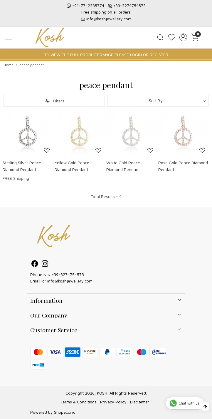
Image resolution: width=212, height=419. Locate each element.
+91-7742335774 (88, 5)
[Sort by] (157, 101)
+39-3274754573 (129, 5)
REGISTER (159, 54)
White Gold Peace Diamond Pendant (123, 166)
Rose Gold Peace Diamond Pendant (183, 166)
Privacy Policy (113, 401)
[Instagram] (45, 264)
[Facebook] (34, 264)
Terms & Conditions (78, 401)
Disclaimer (139, 401)
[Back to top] (205, 406)
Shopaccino (64, 412)
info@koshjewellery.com (109, 18)
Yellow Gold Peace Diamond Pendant (72, 166)
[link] (160, 37)
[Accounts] (183, 37)
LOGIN (136, 54)
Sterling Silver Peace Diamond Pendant (22, 166)
